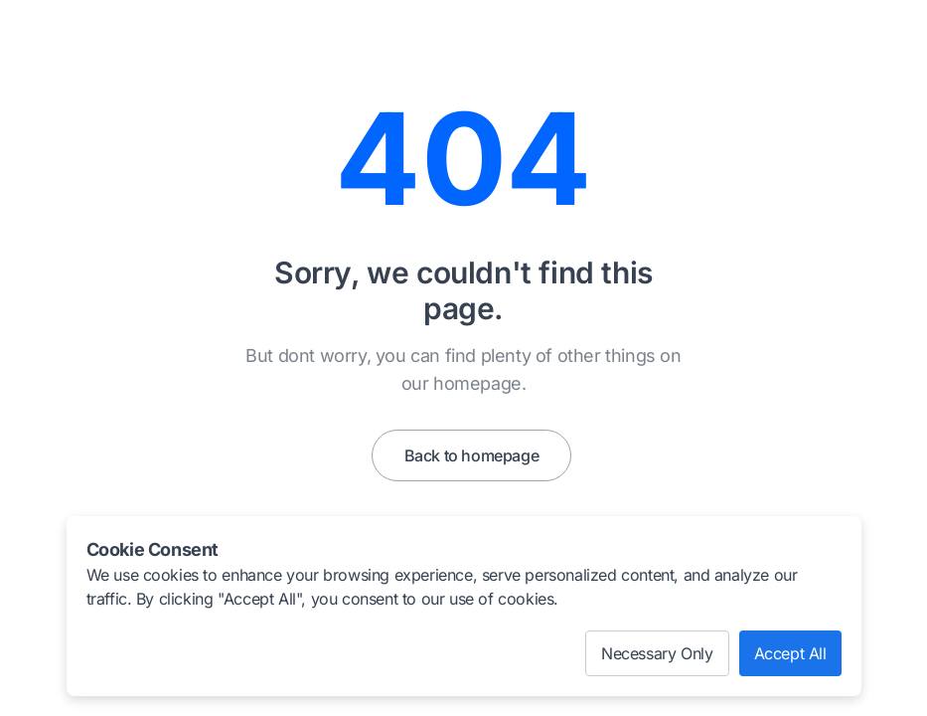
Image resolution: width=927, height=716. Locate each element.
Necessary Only (656, 653)
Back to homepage (472, 455)
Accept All (790, 653)
